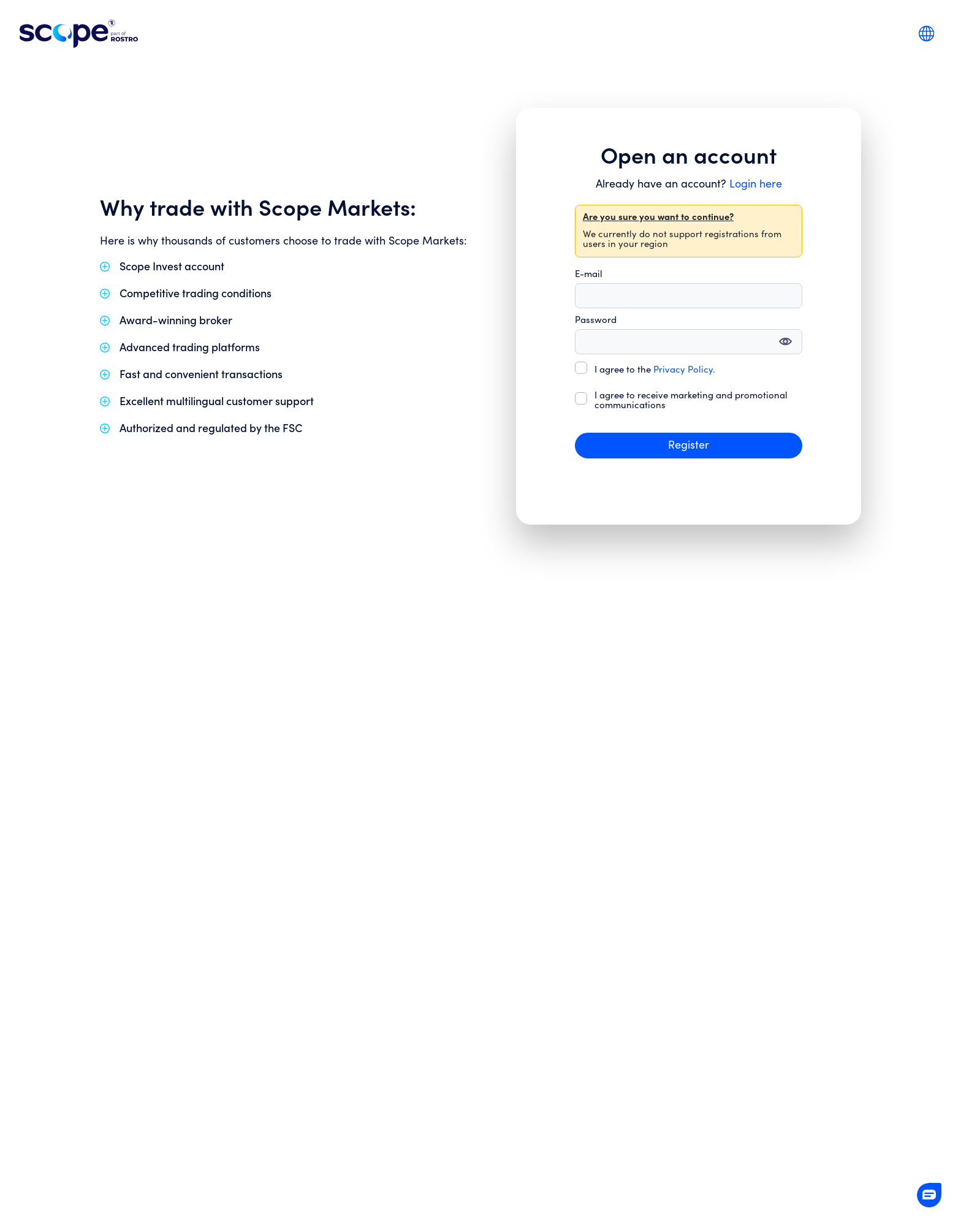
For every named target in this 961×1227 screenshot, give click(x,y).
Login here (755, 184)
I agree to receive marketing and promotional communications (691, 401)
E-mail (588, 274)
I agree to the (654, 370)
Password (596, 320)
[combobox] (926, 33)
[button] (929, 1195)
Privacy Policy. (684, 370)
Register (688, 445)
